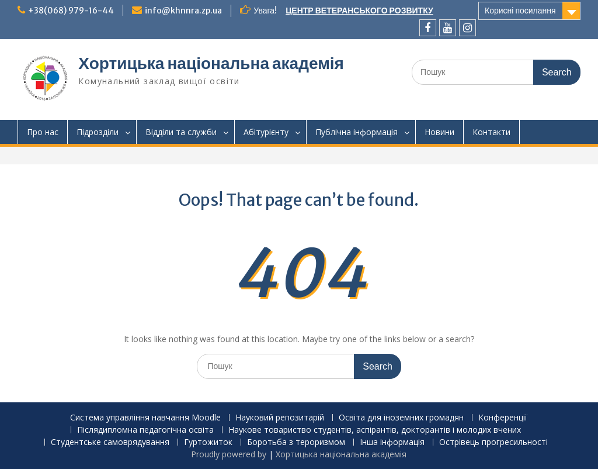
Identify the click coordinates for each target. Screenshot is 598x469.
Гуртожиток (208, 442)
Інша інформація (392, 442)
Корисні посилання (520, 10)
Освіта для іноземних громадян (401, 418)
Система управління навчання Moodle (145, 418)
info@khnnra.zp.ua (183, 10)
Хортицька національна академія (211, 63)
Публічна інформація (356, 131)
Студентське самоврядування (110, 442)
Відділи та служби (181, 131)
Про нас (42, 131)
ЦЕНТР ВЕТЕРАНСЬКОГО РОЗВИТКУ (359, 10)
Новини (439, 131)
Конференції (502, 418)
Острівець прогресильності (493, 442)
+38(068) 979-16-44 (71, 10)
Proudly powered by (230, 454)
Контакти (491, 131)
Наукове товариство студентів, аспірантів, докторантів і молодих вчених (374, 430)
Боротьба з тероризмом (296, 442)
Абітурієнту (266, 131)
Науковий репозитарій (279, 418)
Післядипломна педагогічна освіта (145, 430)
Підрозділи (98, 131)
